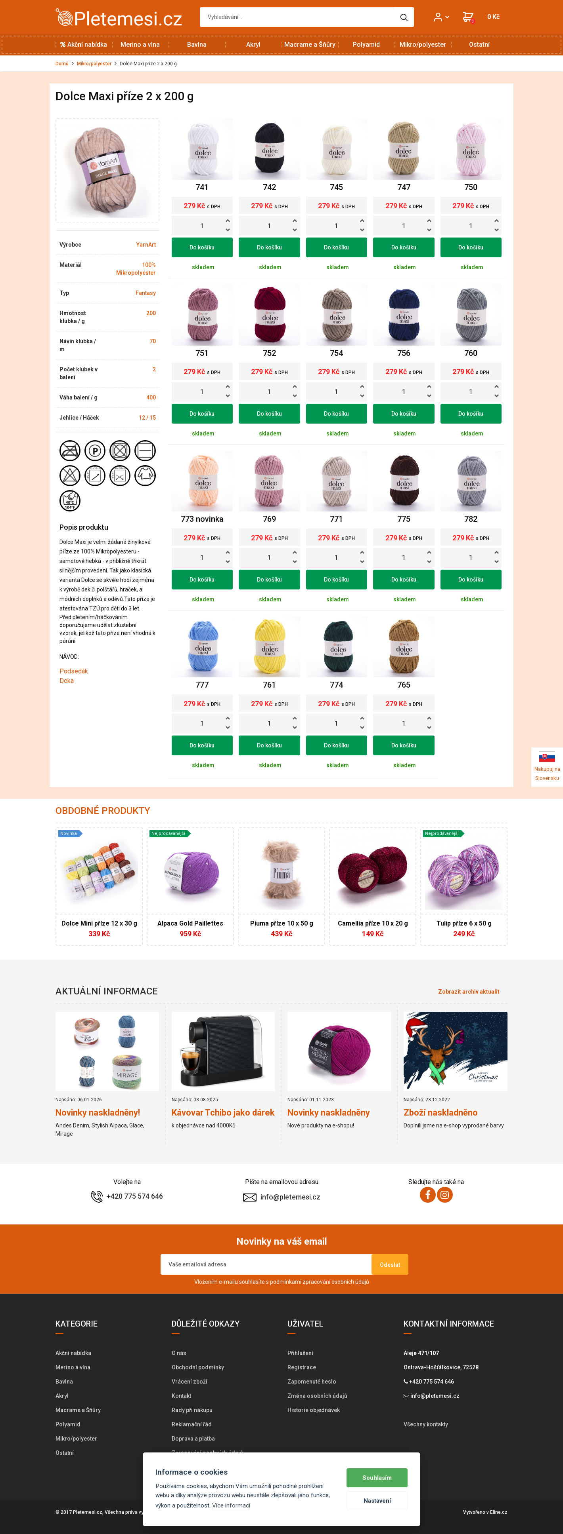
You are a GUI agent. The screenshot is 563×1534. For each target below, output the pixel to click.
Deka (66, 680)
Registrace (301, 1367)
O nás (179, 1353)
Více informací (231, 1505)
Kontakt (181, 1396)
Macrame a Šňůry (309, 44)
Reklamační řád (192, 1424)
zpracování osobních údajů (336, 1282)
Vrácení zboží (189, 1381)
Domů (62, 64)
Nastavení (377, 1500)
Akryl (253, 44)
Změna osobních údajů (317, 1396)
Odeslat (390, 1265)
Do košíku (202, 247)
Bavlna (197, 44)
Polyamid (366, 44)
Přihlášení (300, 1353)
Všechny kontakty (426, 1424)
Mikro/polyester (423, 44)
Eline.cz (498, 1512)
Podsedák (73, 671)
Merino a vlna (140, 44)
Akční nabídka (83, 44)
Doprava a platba (193, 1438)
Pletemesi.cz (87, 1512)
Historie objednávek (313, 1410)
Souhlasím (377, 1477)
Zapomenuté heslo (311, 1381)
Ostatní (479, 44)
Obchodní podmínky (198, 1367)
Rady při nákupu (192, 1410)
